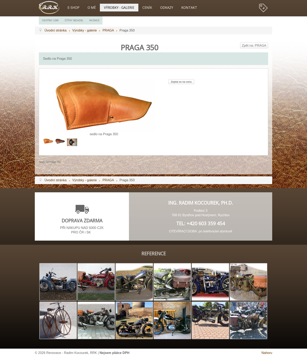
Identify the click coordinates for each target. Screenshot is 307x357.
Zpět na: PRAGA (254, 45)
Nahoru (267, 353)
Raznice (94, 20)
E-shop (73, 7)
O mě (92, 7)
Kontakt (189, 7)
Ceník (147, 7)
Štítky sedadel (74, 20)
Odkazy (166, 7)
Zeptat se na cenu (181, 81)
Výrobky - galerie (119, 7)
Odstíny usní (50, 20)
